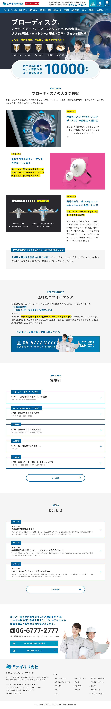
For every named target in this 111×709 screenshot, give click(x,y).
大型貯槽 (16, 424)
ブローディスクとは (10, 10)
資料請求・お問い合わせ (98, 678)
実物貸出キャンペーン (97, 682)
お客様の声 (75, 10)
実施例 (66, 10)
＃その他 (14, 399)
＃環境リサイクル (36, 432)
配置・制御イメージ (54, 10)
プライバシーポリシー (97, 694)
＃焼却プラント (23, 432)
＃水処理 (14, 432)
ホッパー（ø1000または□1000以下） (26, 408)
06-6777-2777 (37, 630)
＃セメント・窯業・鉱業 (19, 465)
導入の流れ (33, 10)
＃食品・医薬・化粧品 (24, 416)
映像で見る (23, 10)
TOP (56, 674)
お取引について (102, 10)
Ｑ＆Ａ (84, 10)
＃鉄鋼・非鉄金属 (30, 399)
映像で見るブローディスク (62, 682)
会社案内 (92, 10)
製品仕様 (42, 10)
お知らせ (16, 522)
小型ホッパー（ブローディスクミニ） (26, 392)
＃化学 (20, 399)
